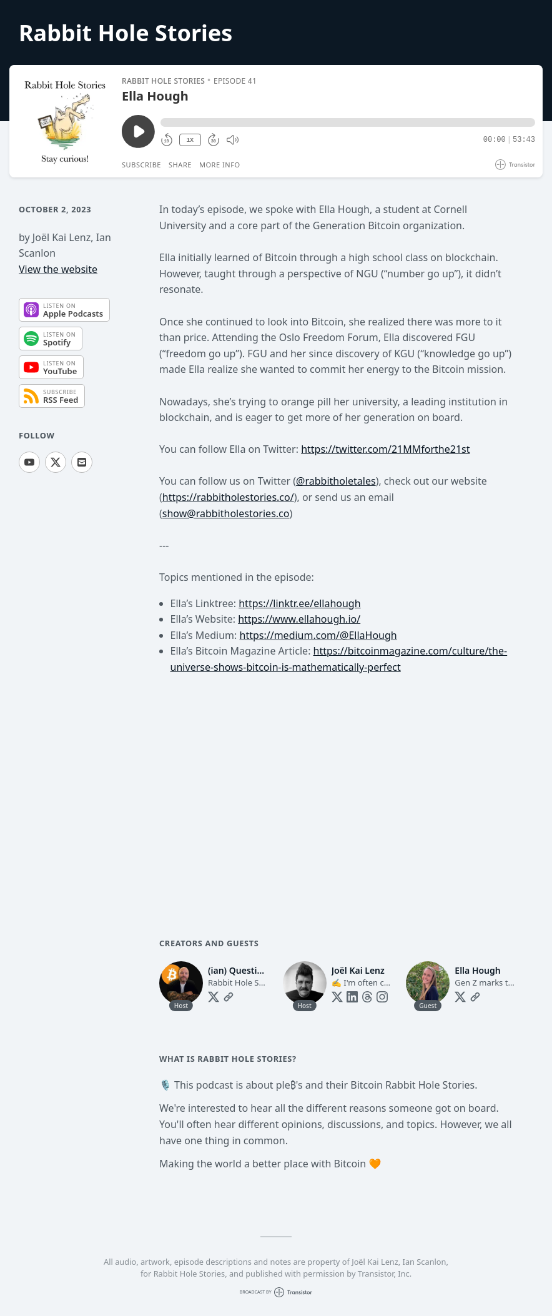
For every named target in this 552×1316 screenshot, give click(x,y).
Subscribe (141, 164)
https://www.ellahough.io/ (299, 619)
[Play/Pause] (65, 121)
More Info (219, 164)
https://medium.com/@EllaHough (318, 635)
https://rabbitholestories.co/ (228, 497)
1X (190, 140)
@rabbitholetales (336, 481)
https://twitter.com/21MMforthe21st (385, 449)
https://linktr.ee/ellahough (299, 603)
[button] (347, 122)
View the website (58, 269)
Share (180, 164)
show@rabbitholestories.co (226, 513)
